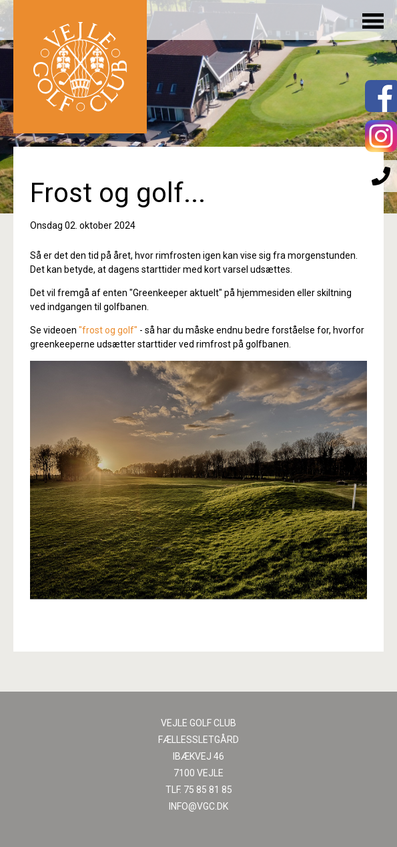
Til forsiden (80, 66)
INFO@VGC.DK (198, 806)
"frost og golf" (108, 330)
